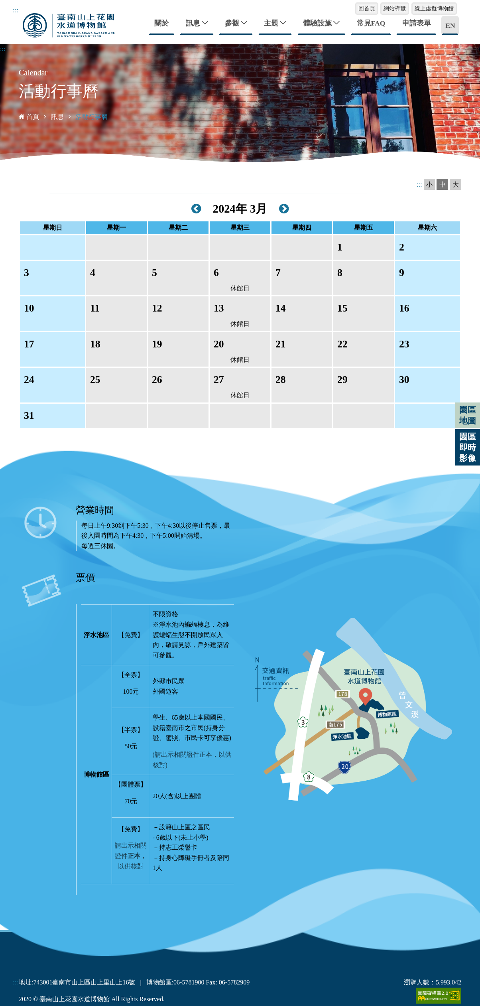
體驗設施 (317, 23)
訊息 (193, 23)
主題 (271, 23)
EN (450, 25)
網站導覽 (395, 8)
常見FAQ (371, 23)
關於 (161, 23)
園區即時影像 (467, 447)
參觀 (232, 23)
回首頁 (366, 8)
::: (16, 10)
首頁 (29, 116)
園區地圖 (467, 415)
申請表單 (416, 23)
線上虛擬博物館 (434, 8)
